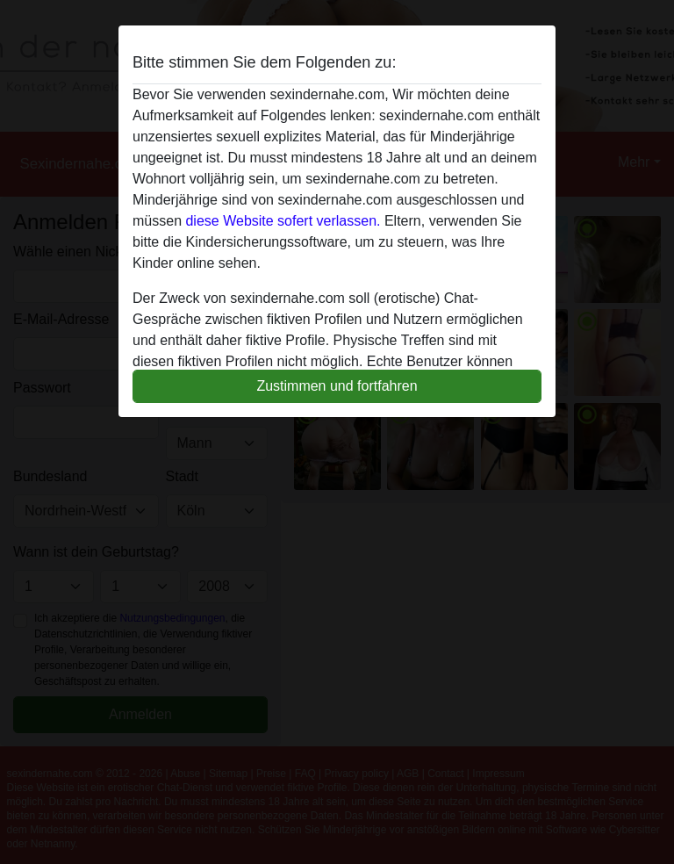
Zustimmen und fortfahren (336, 385)
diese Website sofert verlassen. (282, 220)
